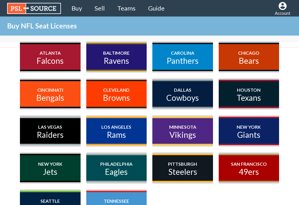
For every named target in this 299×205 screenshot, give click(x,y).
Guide (156, 8)
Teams (126, 8)
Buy (76, 8)
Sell (100, 8)
